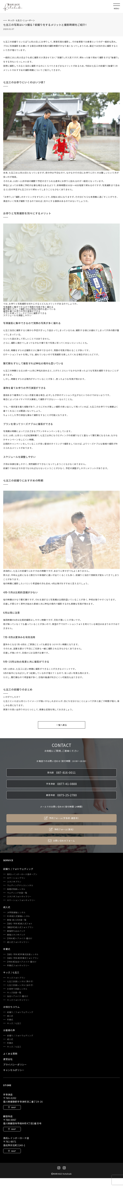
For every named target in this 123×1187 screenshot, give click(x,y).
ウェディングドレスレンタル (20, 885)
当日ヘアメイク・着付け (17, 996)
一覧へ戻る (61, 724)
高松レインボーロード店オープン (22, 874)
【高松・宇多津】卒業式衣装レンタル (23, 954)
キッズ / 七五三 (14, 1023)
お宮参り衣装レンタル (17, 988)
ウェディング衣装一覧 (17, 892)
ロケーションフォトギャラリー (21, 900)
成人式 (10, 1015)
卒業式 (10, 1019)
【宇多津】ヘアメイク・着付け (19, 938)
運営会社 (8, 1059)
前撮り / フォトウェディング (20, 1012)
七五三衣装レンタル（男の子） (20, 981)
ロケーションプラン (16, 877)
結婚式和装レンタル (16, 889)
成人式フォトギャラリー (18, 942)
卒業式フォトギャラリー (18, 965)
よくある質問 (10, 1053)
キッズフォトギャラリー (18, 999)
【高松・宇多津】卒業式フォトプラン (23, 958)
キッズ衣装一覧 (14, 992)
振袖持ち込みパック (16, 930)
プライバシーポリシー (15, 1064)
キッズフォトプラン (16, 977)
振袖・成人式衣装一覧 (16, 919)
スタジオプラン (14, 881)
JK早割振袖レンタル (16, 912)
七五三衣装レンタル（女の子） (20, 985)
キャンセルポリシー (13, 1070)
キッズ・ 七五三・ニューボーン (21, 20)
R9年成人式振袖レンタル (18, 916)
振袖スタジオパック (16, 934)
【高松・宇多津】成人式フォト (20, 923)
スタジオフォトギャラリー (19, 896)
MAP (12, 1107)
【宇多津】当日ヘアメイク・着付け (21, 961)
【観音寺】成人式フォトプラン (20, 927)
